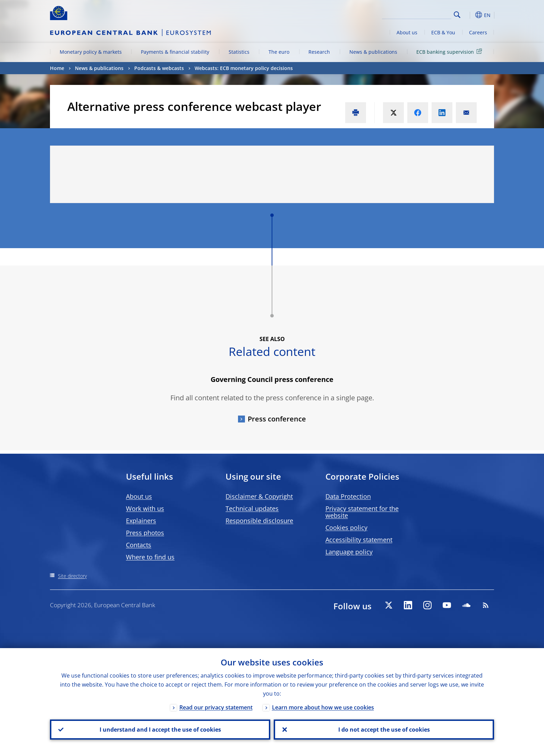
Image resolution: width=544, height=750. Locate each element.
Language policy (349, 552)
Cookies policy (346, 527)
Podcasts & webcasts (159, 68)
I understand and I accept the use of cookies (160, 729)
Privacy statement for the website (362, 512)
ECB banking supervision (450, 51)
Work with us (145, 508)
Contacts (138, 545)
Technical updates (252, 508)
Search (457, 15)
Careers (478, 32)
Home (57, 68)
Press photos (145, 533)
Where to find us (150, 557)
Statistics (239, 52)
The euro (279, 52)
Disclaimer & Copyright (259, 496)
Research (319, 52)
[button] (469, 15)
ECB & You (443, 32)
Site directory (72, 576)
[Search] (416, 14)
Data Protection (348, 496)
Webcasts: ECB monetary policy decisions (244, 68)
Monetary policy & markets (91, 52)
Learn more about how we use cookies (323, 707)
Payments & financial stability (175, 52)
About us (407, 32)
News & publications (373, 52)
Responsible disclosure (259, 520)
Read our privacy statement (216, 707)
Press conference (277, 419)
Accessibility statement (358, 539)
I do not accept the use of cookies (384, 729)
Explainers (141, 520)
